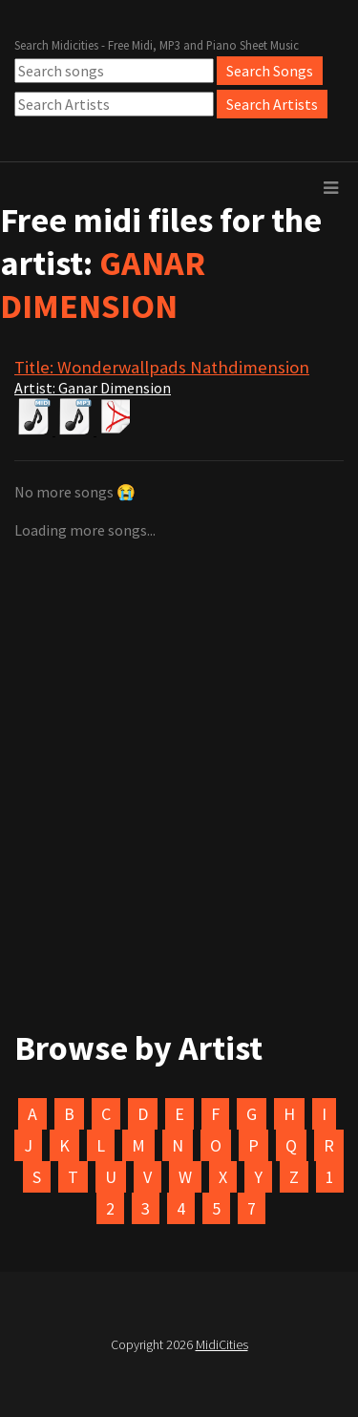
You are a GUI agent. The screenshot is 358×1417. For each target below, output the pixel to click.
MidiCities (222, 1344)
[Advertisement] (179, 707)
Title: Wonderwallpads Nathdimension (161, 367)
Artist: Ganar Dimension (92, 387)
